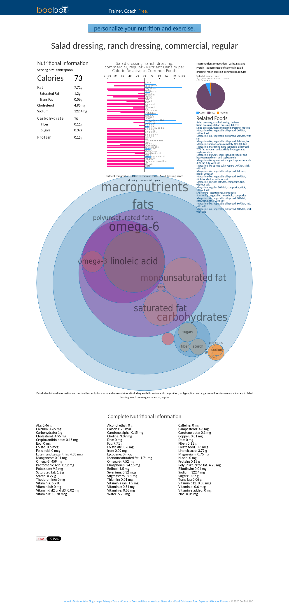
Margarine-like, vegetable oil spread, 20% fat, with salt (224, 137)
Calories (50, 78)
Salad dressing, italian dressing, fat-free (217, 125)
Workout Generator (161, 601)
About (67, 601)
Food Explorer (200, 601)
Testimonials (80, 601)
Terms (116, 601)
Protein (44, 137)
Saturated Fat (49, 93)
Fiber (44, 124)
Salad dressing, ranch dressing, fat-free (217, 122)
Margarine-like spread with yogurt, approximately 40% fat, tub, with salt (223, 162)
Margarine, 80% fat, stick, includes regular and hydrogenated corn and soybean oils (221, 156)
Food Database (182, 601)
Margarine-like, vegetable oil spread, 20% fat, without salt (221, 132)
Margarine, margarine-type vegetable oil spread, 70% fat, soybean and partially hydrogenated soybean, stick (222, 149)
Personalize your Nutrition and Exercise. (144, 28)
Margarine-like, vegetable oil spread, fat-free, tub (223, 141)
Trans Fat (46, 99)
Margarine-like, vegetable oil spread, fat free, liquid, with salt (221, 172)
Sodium (42, 111)
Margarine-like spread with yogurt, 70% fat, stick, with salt (223, 167)
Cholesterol (45, 105)
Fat (40, 87)
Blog (91, 601)
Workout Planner (219, 601)
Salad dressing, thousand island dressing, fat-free (223, 127)
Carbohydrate (50, 118)
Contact (125, 601)
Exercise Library (140, 601)
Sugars (45, 130)
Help (98, 601)
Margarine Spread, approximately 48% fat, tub (221, 144)
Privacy (107, 601)
